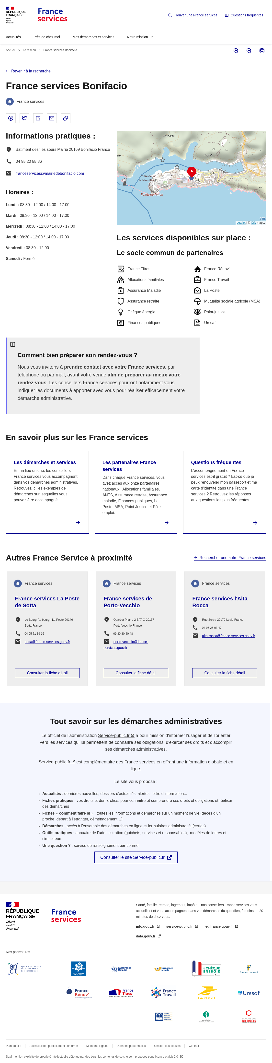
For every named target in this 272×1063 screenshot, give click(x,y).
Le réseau (29, 50)
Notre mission (137, 37)
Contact (194, 1046)
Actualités (13, 37)
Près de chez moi (47, 37)
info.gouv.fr (146, 926)
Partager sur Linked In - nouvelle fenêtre (38, 118)
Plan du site (13, 1046)
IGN (253, 222)
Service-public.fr (114, 735)
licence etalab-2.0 (167, 1056)
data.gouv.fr (146, 936)
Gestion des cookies (167, 1046)
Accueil (10, 50)
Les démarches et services (45, 462)
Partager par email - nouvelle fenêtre (52, 118)
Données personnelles (131, 1046)
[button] (192, 172)
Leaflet (241, 222)
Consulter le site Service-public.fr (132, 857)
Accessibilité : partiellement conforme (54, 1046)
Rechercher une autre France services (233, 558)
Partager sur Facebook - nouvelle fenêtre (11, 118)
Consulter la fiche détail (47, 673)
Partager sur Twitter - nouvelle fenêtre (24, 118)
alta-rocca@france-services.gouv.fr (228, 636)
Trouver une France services (195, 15)
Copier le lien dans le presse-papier (65, 118)
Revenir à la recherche (31, 71)
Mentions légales (97, 1046)
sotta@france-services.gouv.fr (47, 642)
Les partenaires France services (129, 466)
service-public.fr (180, 926)
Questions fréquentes (247, 15)
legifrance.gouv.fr (219, 926)
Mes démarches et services (93, 37)
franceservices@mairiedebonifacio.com (50, 173)
